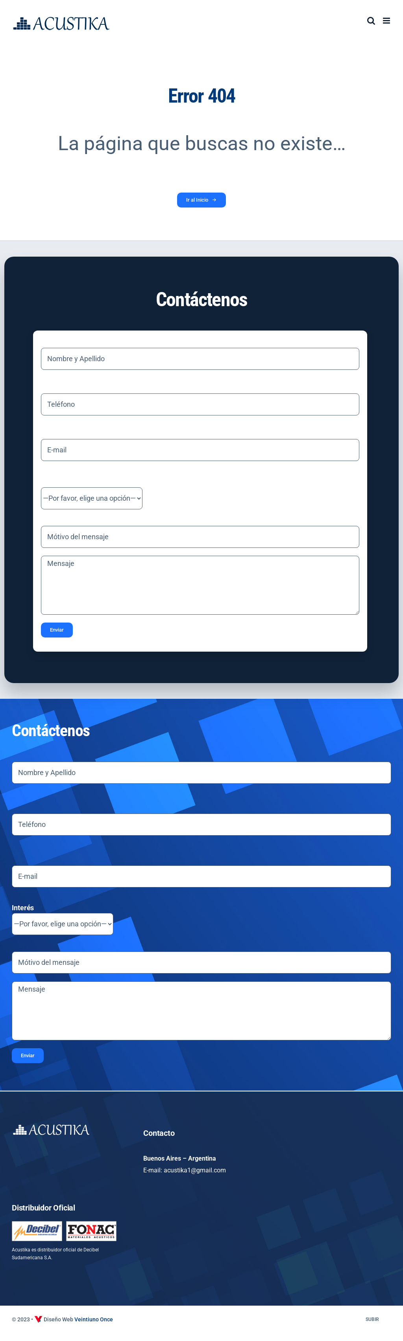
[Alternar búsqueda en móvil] (371, 21)
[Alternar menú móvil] (387, 21)
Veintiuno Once (93, 1319)
